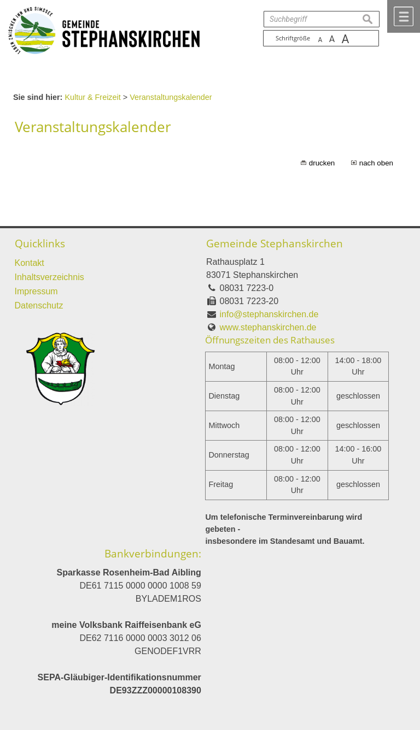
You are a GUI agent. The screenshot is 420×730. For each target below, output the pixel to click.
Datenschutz (39, 305)
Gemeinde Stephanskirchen (274, 243)
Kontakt (29, 263)
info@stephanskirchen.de (269, 314)
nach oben (376, 163)
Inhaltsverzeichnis (49, 277)
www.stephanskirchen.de (268, 327)
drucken (322, 163)
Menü (403, 16)
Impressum (36, 291)
